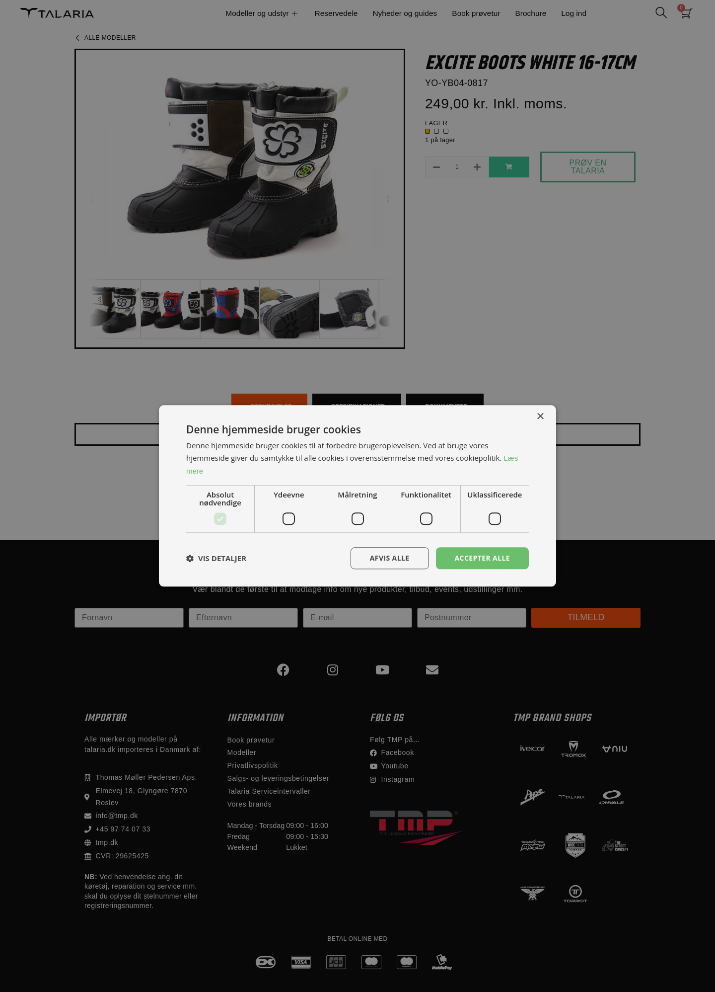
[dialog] (357, 496)
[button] (216, 558)
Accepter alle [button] (482, 558)
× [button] (540, 416)
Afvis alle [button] (390, 558)
